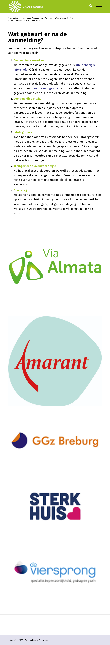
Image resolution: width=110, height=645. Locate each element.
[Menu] (97, 6)
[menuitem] (89, 6)
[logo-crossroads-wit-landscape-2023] (45, 6)
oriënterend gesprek (46, 88)
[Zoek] (89, 6)
